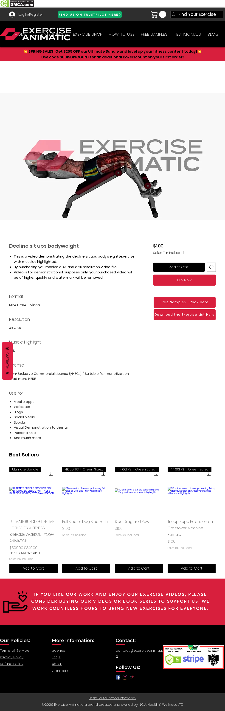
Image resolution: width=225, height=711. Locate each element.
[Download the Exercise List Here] (185, 314)
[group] (112, 520)
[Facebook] (118, 677)
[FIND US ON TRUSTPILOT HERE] (90, 14)
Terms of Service (14, 650)
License (58, 650)
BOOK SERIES (140, 601)
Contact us (61, 670)
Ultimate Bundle (103, 51)
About (57, 663)
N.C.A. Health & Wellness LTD (161, 704)
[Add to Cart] (33, 568)
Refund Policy (11, 663)
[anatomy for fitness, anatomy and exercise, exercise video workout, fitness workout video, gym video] (125, 677)
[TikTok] (131, 677)
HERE (32, 378)
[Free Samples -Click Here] (185, 302)
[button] (159, 14)
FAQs (56, 657)
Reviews (7, 361)
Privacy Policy (11, 657)
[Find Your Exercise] (197, 14)
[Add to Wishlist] (211, 267)
